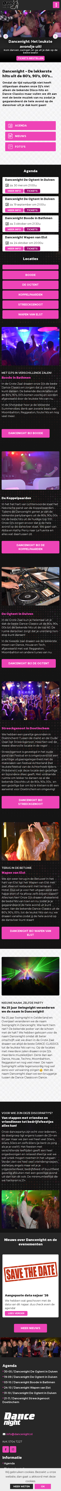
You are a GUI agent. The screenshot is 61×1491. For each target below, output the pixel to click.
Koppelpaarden (30, 294)
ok (43, 1486)
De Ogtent (30, 284)
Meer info (14, 190)
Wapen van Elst (30, 314)
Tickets (32, 190)
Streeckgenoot (30, 304)
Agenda (21, 125)
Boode (30, 275)
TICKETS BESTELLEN (30, 58)
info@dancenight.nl (19, 1434)
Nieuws (20, 136)
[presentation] (5, 36)
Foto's (20, 146)
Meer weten (21, 1486)
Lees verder (16, 1313)
